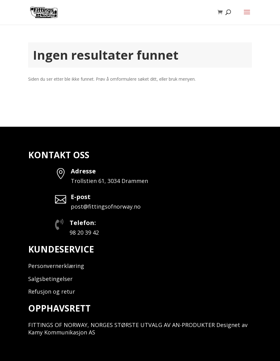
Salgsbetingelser (50, 278)
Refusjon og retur (51, 291)
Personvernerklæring (56, 266)
